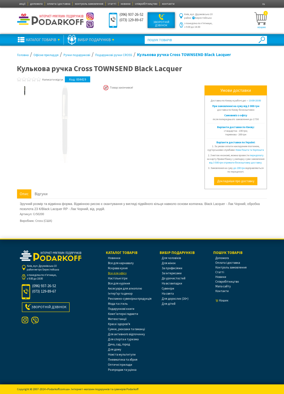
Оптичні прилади (120, 365)
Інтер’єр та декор (120, 294)
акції (22, 3)
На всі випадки (172, 283)
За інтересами (172, 273)
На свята (168, 294)
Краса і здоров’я (119, 324)
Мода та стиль (118, 304)
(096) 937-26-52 (131, 14)
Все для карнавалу (121, 263)
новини (125, 3)
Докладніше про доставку (235, 181)
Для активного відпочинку (126, 334)
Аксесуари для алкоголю (125, 288)
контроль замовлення (89, 3)
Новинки (114, 258)
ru (263, 4)
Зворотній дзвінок (161, 23)
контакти (168, 3)
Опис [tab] (24, 193)
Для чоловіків (171, 258)
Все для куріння (119, 283)
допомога (36, 3)
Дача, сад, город (119, 344)
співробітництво (146, 3)
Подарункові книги (121, 309)
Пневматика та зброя (122, 360)
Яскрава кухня (118, 268)
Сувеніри (168, 288)
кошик (261, 27)
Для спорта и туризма (123, 339)
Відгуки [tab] (41, 193)
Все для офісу (117, 273)
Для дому (114, 349)
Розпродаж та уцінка (122, 370)
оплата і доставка (58, 3)
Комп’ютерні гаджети (123, 314)
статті (112, 3)
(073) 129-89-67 (131, 19)
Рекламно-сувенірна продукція (130, 299)
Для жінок (169, 263)
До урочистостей (173, 278)
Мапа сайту (223, 286)
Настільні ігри (118, 278)
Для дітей (169, 304)
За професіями (172, 268)
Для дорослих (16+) (175, 299)
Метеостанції (117, 319)
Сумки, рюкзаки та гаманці (126, 329)
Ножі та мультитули (122, 354)
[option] (25, 90)
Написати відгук (52, 79)
